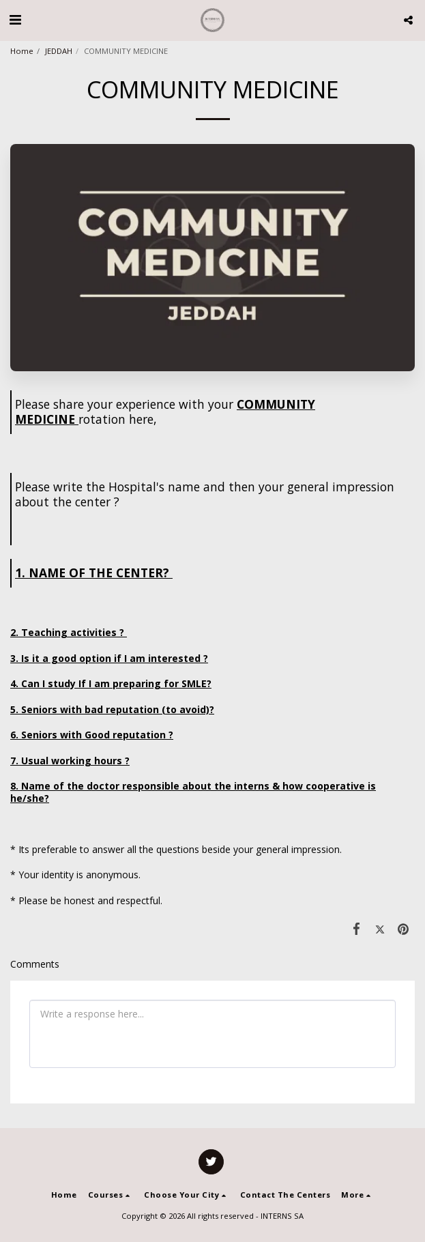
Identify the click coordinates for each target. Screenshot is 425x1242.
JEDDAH (58, 51)
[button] (15, 19)
